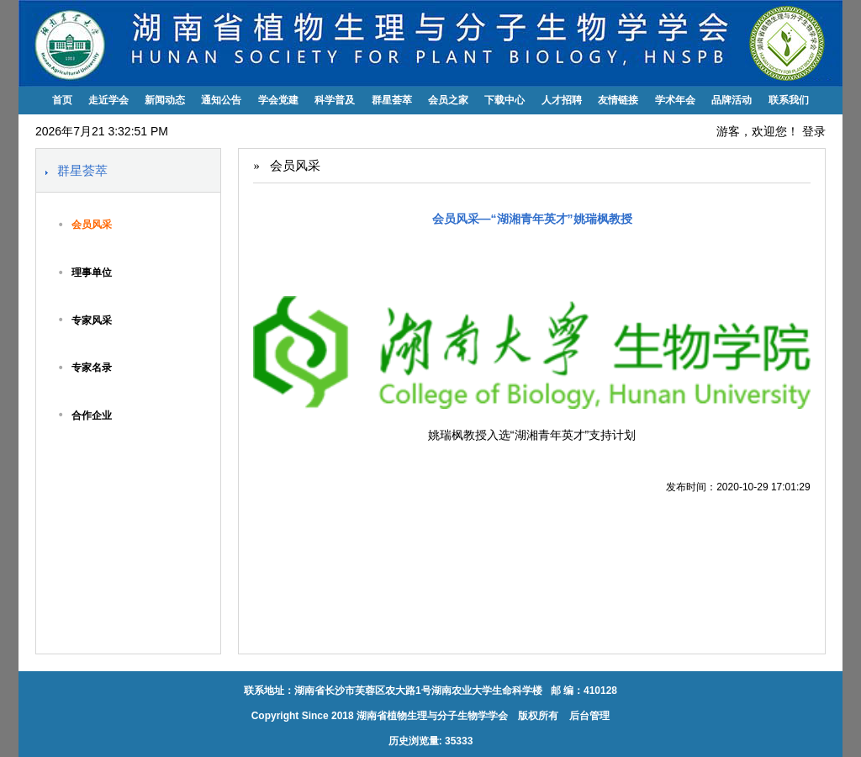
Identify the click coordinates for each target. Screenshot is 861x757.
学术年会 (675, 100)
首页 (62, 100)
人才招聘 (561, 100)
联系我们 (789, 100)
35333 (459, 741)
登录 (814, 131)
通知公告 (221, 100)
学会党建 (278, 100)
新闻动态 (165, 100)
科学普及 (334, 100)
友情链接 (618, 100)
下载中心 (504, 100)
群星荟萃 (392, 100)
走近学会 (108, 100)
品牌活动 (731, 100)
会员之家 (448, 100)
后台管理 (588, 716)
